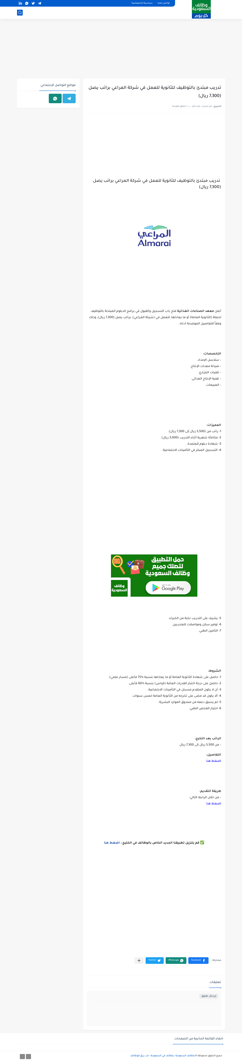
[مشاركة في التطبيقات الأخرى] (139, 960)
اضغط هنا (213, 761)
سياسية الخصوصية (142, 3)
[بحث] (20, 13)
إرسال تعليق (208, 996)
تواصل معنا (163, 3)
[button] (198, 960)
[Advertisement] (121, 49)
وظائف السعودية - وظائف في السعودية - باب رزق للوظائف (162, 1056)
